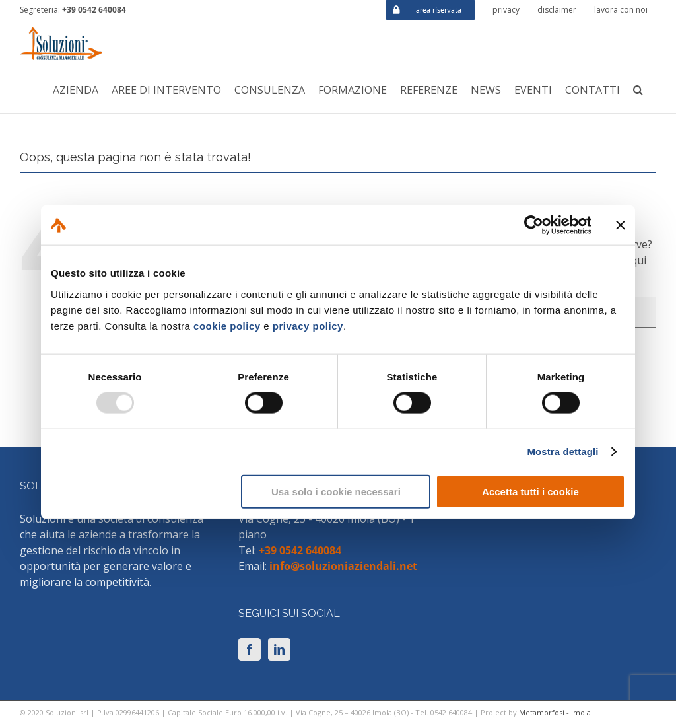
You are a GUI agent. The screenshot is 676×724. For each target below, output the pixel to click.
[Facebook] (249, 649)
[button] (638, 90)
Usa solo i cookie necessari (336, 491)
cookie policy (227, 325)
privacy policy (308, 325)
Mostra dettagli (562, 451)
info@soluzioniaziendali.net (343, 566)
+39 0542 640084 (94, 9)
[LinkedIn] (279, 649)
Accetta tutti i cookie (530, 491)
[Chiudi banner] (620, 225)
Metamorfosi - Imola (555, 712)
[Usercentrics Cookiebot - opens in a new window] (534, 225)
